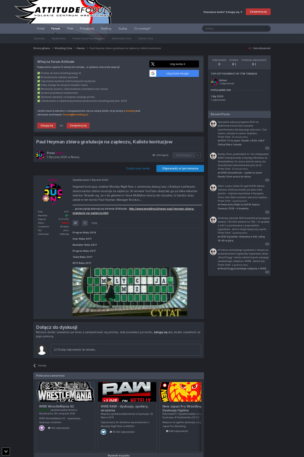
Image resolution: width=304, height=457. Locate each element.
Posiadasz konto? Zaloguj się (222, 12)
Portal (40, 28)
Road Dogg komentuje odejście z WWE (242, 268)
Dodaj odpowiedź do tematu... (75, 349)
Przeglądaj (87, 28)
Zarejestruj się (258, 11)
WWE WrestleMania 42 (56, 406)
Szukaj (122, 28)
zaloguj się (160, 332)
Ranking (106, 28)
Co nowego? (142, 28)
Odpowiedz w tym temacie (180, 168)
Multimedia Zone (121, 38)
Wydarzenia (58, 38)
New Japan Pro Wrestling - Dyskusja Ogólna (182, 408)
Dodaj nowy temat (138, 168)
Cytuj (94, 222)
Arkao (223, 80)
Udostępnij (160, 155)
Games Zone (145, 38)
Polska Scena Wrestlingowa (89, 38)
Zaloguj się (46, 125)
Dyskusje (39, 38)
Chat (70, 28)
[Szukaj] (222, 28)
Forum (55, 30)
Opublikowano (90, 179)
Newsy (75, 157)
